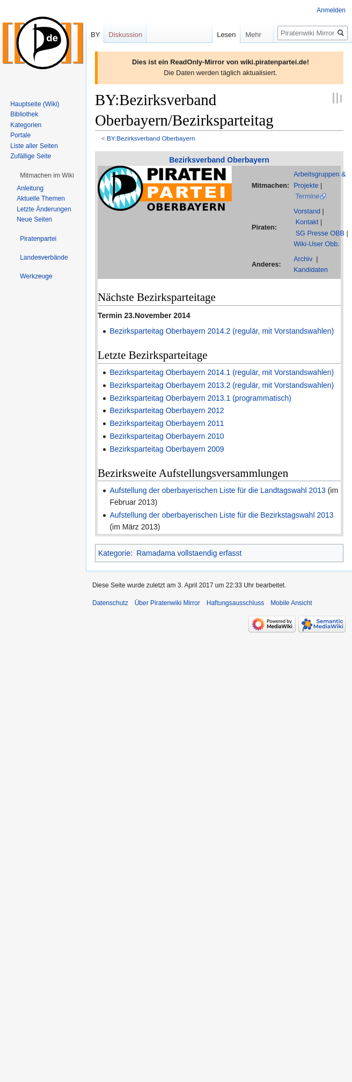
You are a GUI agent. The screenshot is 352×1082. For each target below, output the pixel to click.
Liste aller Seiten (34, 146)
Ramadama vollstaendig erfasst (188, 553)
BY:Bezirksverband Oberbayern (151, 138)
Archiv (303, 259)
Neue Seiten (34, 219)
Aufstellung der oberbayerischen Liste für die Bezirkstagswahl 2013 (221, 515)
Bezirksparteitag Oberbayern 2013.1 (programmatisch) (200, 398)
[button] (47, 175)
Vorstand (307, 211)
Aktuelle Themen (41, 198)
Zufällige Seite (30, 156)
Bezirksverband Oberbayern (219, 160)
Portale (20, 135)
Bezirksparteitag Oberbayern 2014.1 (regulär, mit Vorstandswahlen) (221, 372)
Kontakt (307, 222)
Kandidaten (311, 270)
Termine (307, 196)
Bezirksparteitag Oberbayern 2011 (166, 423)
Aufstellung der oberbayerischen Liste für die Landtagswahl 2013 (217, 490)
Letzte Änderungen (44, 209)
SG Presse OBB (320, 233)
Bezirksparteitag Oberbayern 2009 (166, 449)
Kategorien (25, 125)
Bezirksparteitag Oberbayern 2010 (166, 436)
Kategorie (114, 553)
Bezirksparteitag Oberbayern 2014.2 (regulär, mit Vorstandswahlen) (221, 331)
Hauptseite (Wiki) (34, 104)
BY (95, 35)
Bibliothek (24, 114)
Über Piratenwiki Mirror (167, 603)
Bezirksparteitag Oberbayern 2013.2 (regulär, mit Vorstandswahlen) (221, 385)
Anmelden (331, 10)
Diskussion (125, 35)
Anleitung (30, 188)
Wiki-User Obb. (317, 244)
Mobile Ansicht (291, 603)
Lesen (213, 35)
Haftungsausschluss (235, 603)
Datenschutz (110, 603)
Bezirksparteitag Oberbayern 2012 (166, 410)
